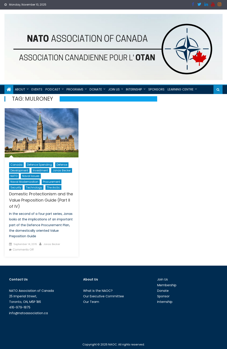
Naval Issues (30, 176)
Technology (34, 187)
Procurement (51, 182)
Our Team (91, 302)
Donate (96, 89)
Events (36, 89)
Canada (16, 165)
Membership (166, 285)
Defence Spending (39, 165)
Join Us (114, 89)
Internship (134, 89)
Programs (75, 89)
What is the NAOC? (98, 290)
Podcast (52, 89)
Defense (62, 165)
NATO (14, 176)
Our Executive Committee (103, 296)
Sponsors (156, 89)
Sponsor (163, 296)
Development (19, 170)
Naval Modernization (24, 182)
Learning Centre (181, 89)
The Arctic (53, 187)
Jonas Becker (62, 170)
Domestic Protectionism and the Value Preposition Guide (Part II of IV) (41, 200)
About (20, 89)
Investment (40, 170)
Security (15, 187)
